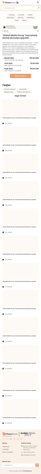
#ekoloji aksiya (9, 92)
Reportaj (20, 17)
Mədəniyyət (30, 17)
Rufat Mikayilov (15, 27)
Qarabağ (11, 15)
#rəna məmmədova (23, 92)
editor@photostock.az (29, 455)
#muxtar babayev (10, 89)
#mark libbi (23, 89)
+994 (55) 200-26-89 (29, 452)
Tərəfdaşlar (5, 449)
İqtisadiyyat (10, 17)
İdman (24, 20)
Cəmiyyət (21, 15)
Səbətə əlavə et (20, 76)
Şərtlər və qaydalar (7, 452)
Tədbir (17, 20)
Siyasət (30, 15)
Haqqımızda (5, 446)
